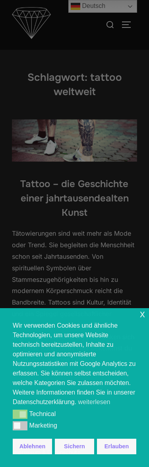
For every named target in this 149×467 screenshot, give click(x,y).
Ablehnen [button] (32, 446)
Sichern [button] (74, 446)
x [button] (142, 314)
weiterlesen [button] (94, 402)
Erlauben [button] (116, 446)
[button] (20, 414)
